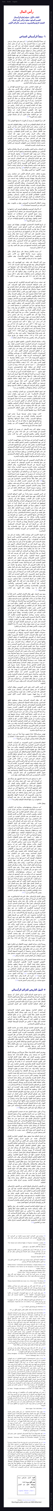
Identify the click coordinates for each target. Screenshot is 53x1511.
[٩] (41, 481)
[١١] (15, 738)
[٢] (28, 117)
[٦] (22, 205)
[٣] (15, 129)
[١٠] (37, 590)
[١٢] (10, 799)
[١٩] (32, 1222)
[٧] (25, 220)
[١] (26, 41)
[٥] (23, 167)
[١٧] (17, 980)
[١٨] (18, 1107)
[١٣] (23, 892)
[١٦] (37, 975)
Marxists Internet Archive (29, 1500)
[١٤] (14, 955)
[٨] (12, 337)
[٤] (22, 154)
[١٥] (25, 973)
